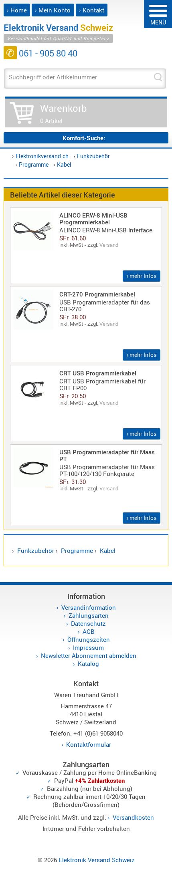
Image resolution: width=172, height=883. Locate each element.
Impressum (88, 647)
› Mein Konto (53, 10)
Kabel (64, 164)
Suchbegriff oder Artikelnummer (53, 77)
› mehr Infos (141, 276)
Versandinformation (88, 607)
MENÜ (158, 15)
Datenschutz (88, 623)
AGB (89, 631)
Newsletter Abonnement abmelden (88, 655)
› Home (17, 10)
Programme (34, 164)
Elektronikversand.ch (42, 156)
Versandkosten (133, 817)
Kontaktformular (88, 744)
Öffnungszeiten (88, 639)
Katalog (88, 663)
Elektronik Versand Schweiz (97, 860)
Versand (108, 244)
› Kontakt (91, 10)
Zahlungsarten (89, 615)
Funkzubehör (93, 156)
